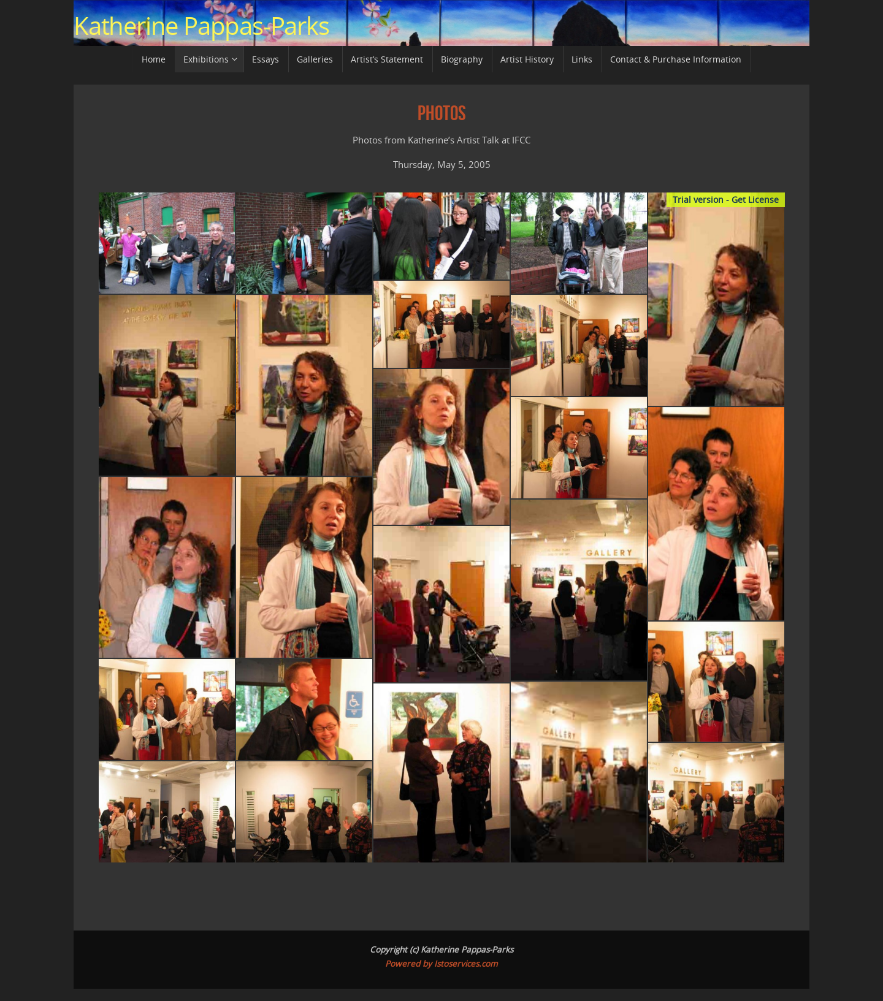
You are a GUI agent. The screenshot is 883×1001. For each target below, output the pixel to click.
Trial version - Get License (726, 199)
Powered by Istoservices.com (441, 963)
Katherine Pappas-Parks (201, 25)
